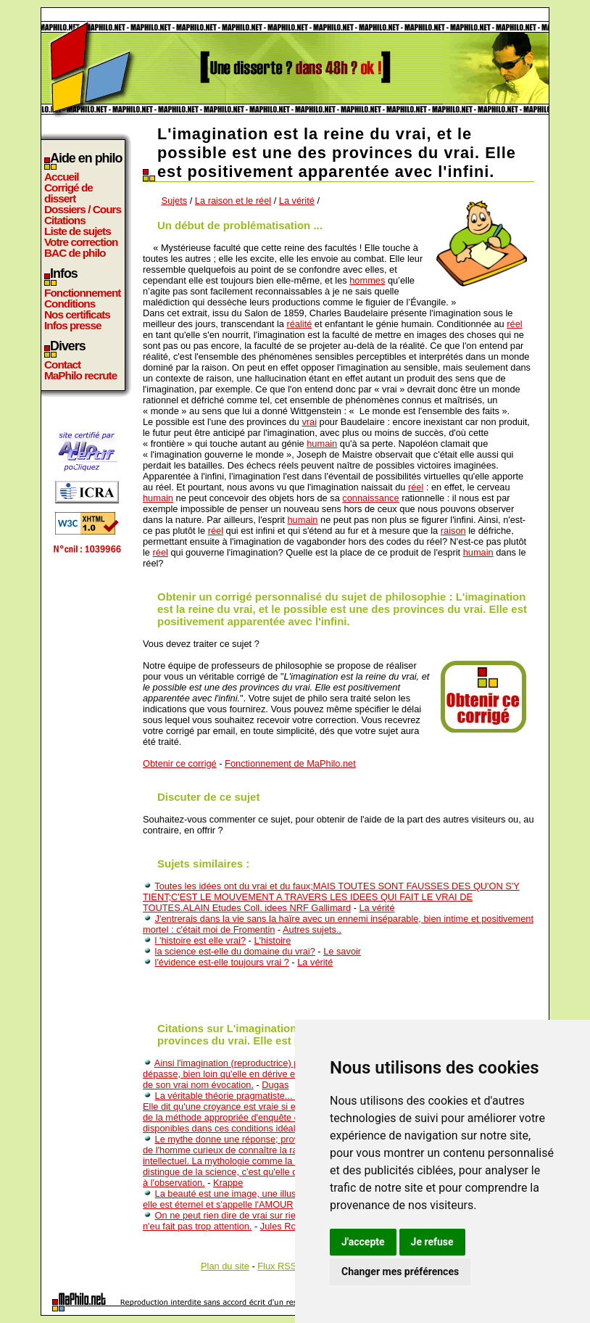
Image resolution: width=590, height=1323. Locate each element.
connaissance (370, 497)
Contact (62, 364)
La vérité (297, 200)
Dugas (275, 1084)
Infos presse (72, 325)
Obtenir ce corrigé (180, 763)
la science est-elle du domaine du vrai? (235, 951)
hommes (367, 280)
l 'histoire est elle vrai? (200, 940)
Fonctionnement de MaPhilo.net (290, 763)
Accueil (61, 176)
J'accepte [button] (363, 1242)
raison (453, 530)
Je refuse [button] (432, 1242)
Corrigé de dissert (68, 193)
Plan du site (225, 1266)
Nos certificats (77, 314)
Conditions (69, 303)
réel (514, 323)
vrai (309, 421)
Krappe (228, 1182)
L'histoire (272, 940)
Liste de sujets (77, 231)
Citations (65, 220)
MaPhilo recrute (80, 375)
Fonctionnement (82, 292)
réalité (299, 323)
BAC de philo (74, 252)
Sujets (175, 200)
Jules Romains (290, 1226)
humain (322, 443)
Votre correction (81, 241)
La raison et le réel (233, 200)
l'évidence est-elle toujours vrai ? (222, 962)
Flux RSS (276, 1266)
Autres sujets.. (312, 929)
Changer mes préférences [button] (400, 1271)
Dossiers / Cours (82, 209)
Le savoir (342, 951)
